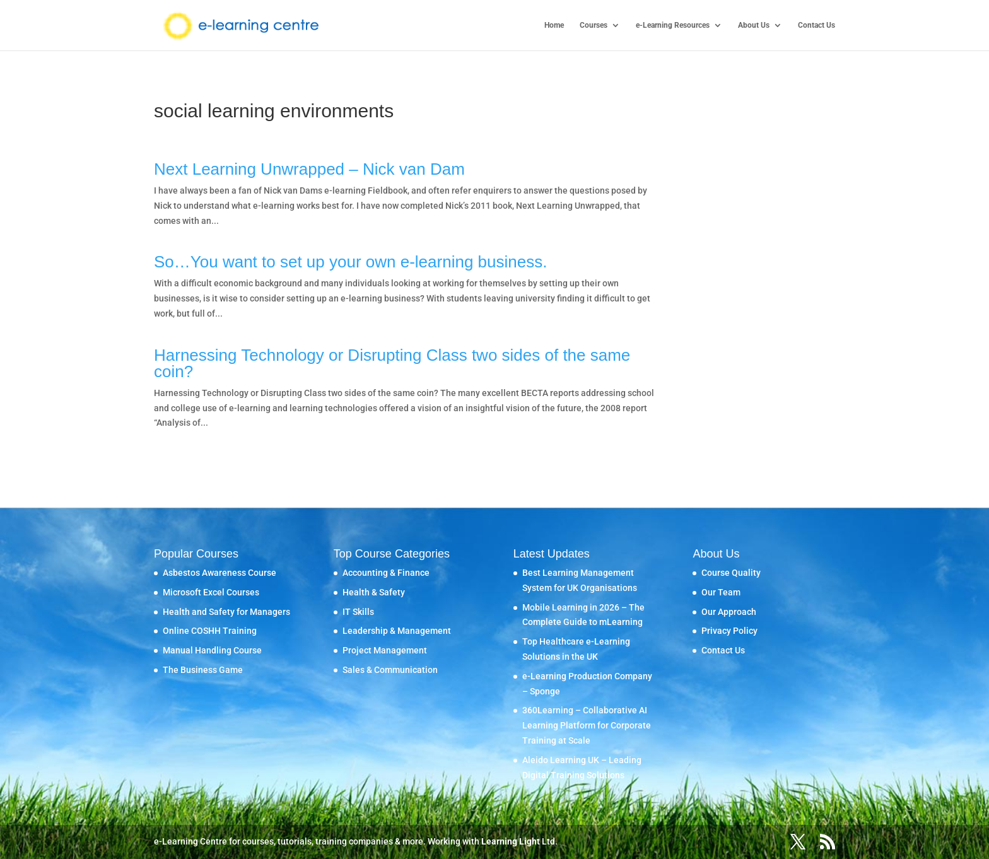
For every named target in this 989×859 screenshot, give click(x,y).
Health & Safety (373, 592)
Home (554, 25)
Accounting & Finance (386, 573)
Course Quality (731, 573)
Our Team (720, 592)
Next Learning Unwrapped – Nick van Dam (309, 169)
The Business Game (203, 670)
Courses (593, 25)
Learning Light (510, 841)
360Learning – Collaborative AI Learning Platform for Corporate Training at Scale (586, 725)
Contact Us (816, 25)
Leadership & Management (396, 631)
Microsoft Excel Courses (211, 592)
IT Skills (358, 612)
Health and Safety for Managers (226, 612)
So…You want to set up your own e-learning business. (350, 261)
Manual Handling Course (212, 650)
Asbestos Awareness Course (219, 573)
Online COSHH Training (210, 631)
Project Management (384, 650)
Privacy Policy (729, 631)
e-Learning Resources (673, 25)
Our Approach (728, 612)
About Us (754, 25)
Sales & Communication (390, 670)
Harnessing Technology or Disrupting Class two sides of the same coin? (392, 363)
